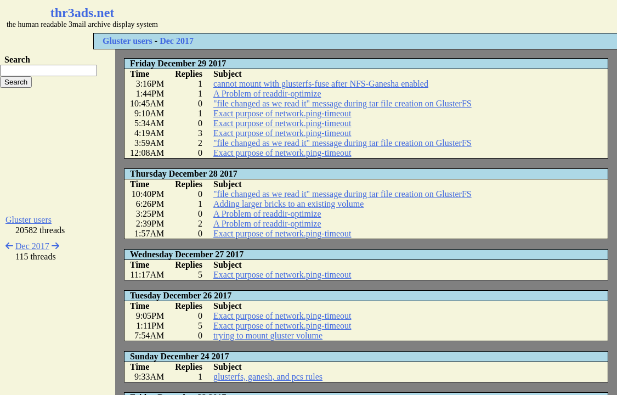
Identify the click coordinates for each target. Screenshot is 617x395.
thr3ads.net (82, 12)
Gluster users (127, 41)
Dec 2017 (177, 41)
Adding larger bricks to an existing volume (288, 203)
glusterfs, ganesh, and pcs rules (267, 376)
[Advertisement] (327, 16)
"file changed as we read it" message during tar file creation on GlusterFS (342, 103)
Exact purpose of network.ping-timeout (282, 113)
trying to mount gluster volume (267, 335)
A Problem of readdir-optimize (267, 93)
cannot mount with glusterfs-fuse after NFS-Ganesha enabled (320, 83)
